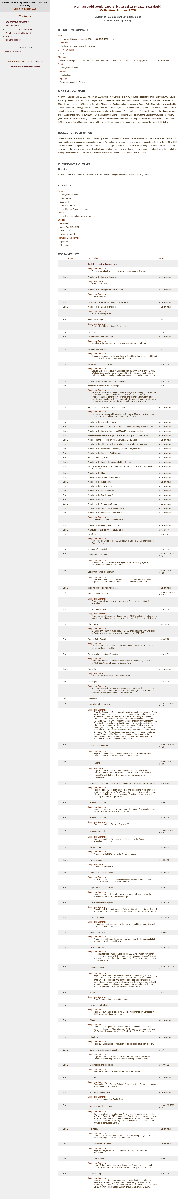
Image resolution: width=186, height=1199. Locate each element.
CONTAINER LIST (13, 40)
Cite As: (62, 169)
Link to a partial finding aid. (13, 51)
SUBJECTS (11, 36)
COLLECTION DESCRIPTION (19, 29)
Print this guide (37, 61)
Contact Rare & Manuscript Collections (25, 66)
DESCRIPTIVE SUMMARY (17, 22)
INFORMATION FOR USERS (18, 33)
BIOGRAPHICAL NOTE (16, 26)
